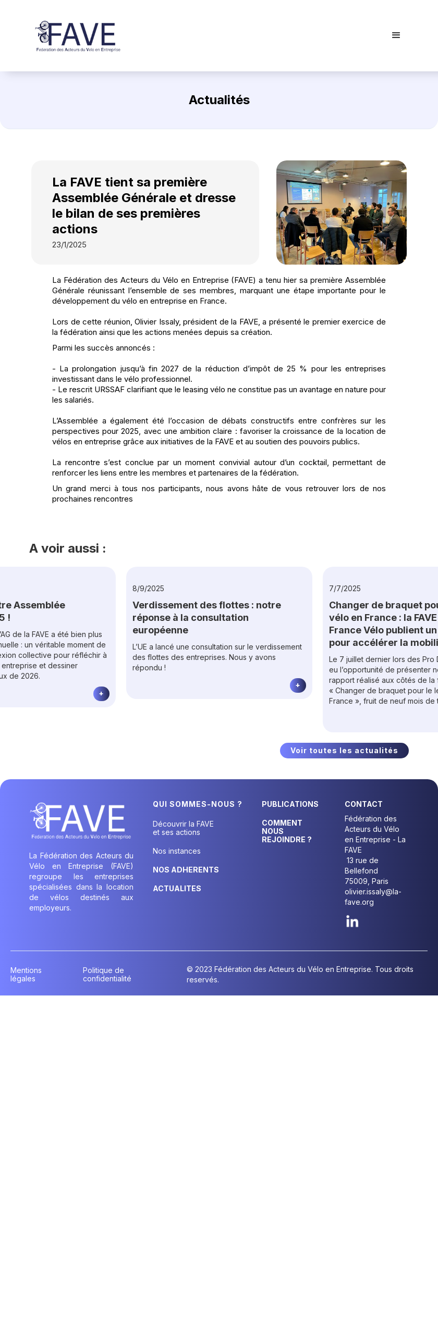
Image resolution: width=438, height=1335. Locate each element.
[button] (396, 35)
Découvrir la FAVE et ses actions (183, 828)
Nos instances (177, 851)
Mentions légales (26, 974)
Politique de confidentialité (107, 974)
